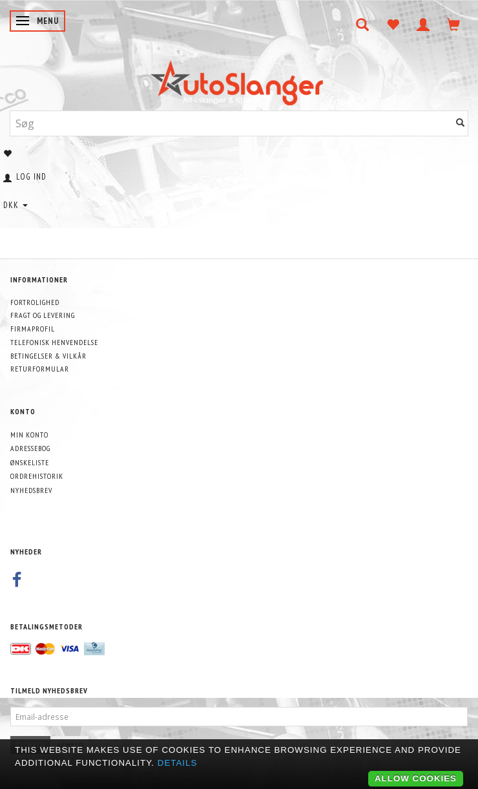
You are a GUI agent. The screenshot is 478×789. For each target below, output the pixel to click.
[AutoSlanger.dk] (239, 80)
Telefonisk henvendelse (54, 342)
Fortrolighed (34, 302)
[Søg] (460, 123)
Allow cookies (416, 778)
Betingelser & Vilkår (48, 356)
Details (178, 763)
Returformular (39, 368)
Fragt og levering (42, 315)
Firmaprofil (32, 328)
